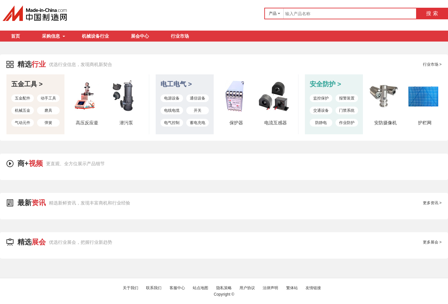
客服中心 (177, 288)
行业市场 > (432, 64)
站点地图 (200, 288)
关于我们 (130, 288)
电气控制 (172, 122)
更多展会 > (432, 242)
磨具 (48, 110)
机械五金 (22, 110)
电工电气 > (176, 84)
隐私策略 (224, 288)
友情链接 (313, 288)
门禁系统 (347, 110)
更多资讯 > (432, 203)
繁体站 (292, 288)
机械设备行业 (95, 36)
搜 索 (432, 13)
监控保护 (321, 98)
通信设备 (197, 98)
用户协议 (247, 288)
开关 (197, 110)
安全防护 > (325, 84)
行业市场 (180, 36)
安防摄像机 (385, 122)
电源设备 (172, 98)
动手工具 (48, 98)
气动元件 (22, 122)
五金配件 (22, 98)
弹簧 (48, 122)
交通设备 (321, 110)
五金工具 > (27, 84)
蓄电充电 (197, 122)
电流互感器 (275, 122)
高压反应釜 (87, 122)
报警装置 (347, 98)
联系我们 (153, 288)
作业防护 (347, 122)
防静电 (321, 122)
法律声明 (270, 288)
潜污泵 (126, 122)
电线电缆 (172, 110)
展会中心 (140, 36)
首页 (15, 36)
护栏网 (425, 122)
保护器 (236, 122)
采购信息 (53, 36)
